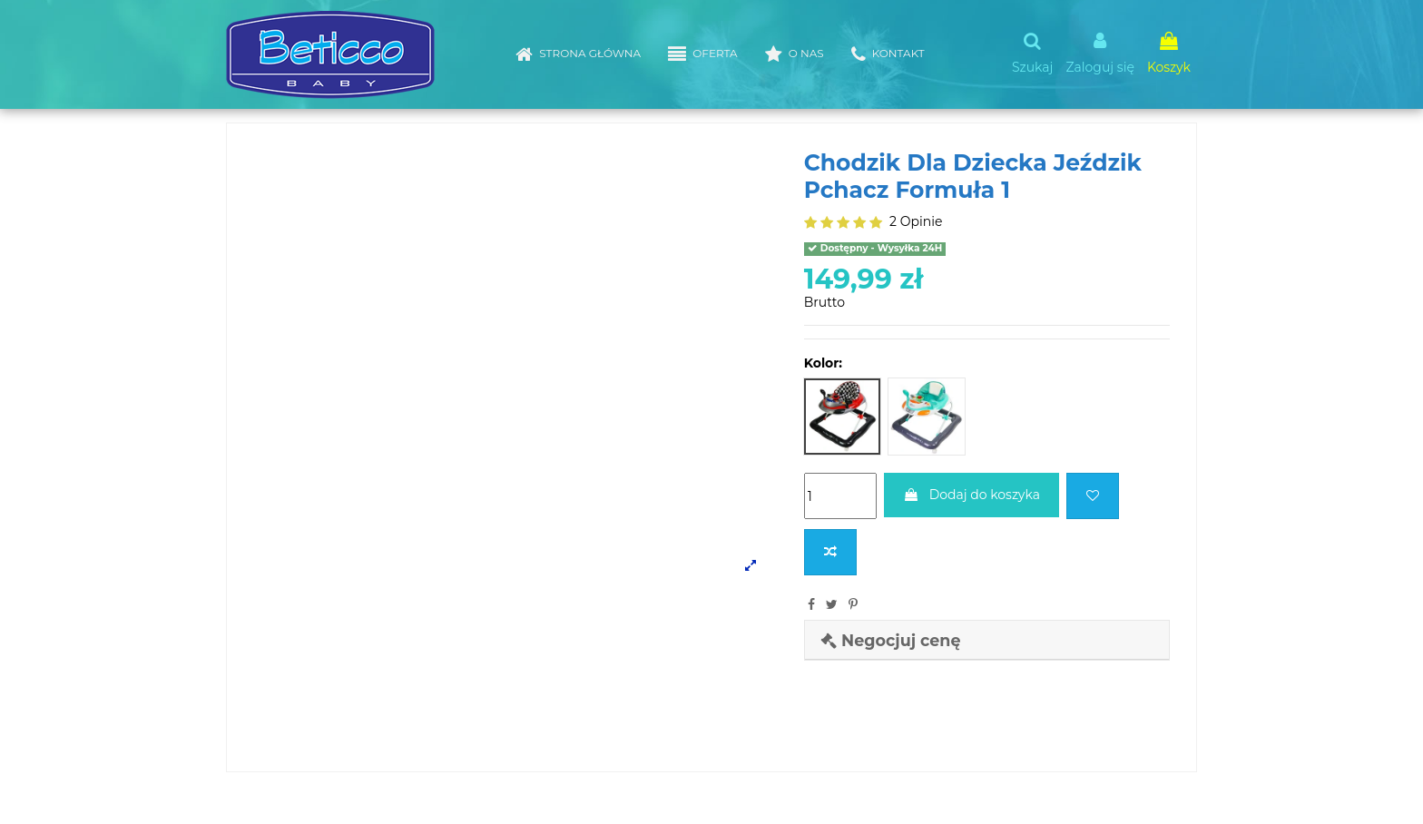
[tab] (987, 640)
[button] (702, 54)
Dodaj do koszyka (971, 494)
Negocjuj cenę (890, 640)
